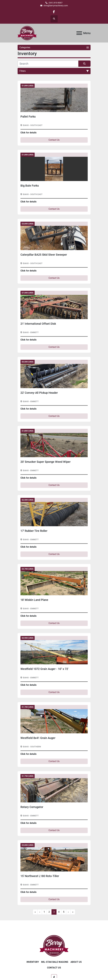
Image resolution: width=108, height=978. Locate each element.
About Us (76, 962)
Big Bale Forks (29, 185)
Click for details (28, 132)
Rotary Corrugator (31, 807)
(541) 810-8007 (56, 3)
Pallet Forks (28, 116)
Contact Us (54, 140)
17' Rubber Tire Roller (33, 531)
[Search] (48, 63)
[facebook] (53, 11)
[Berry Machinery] (54, 945)
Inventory (32, 962)
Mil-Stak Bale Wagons (54, 962)
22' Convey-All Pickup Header (39, 392)
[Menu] (79, 33)
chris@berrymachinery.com (55, 5)
